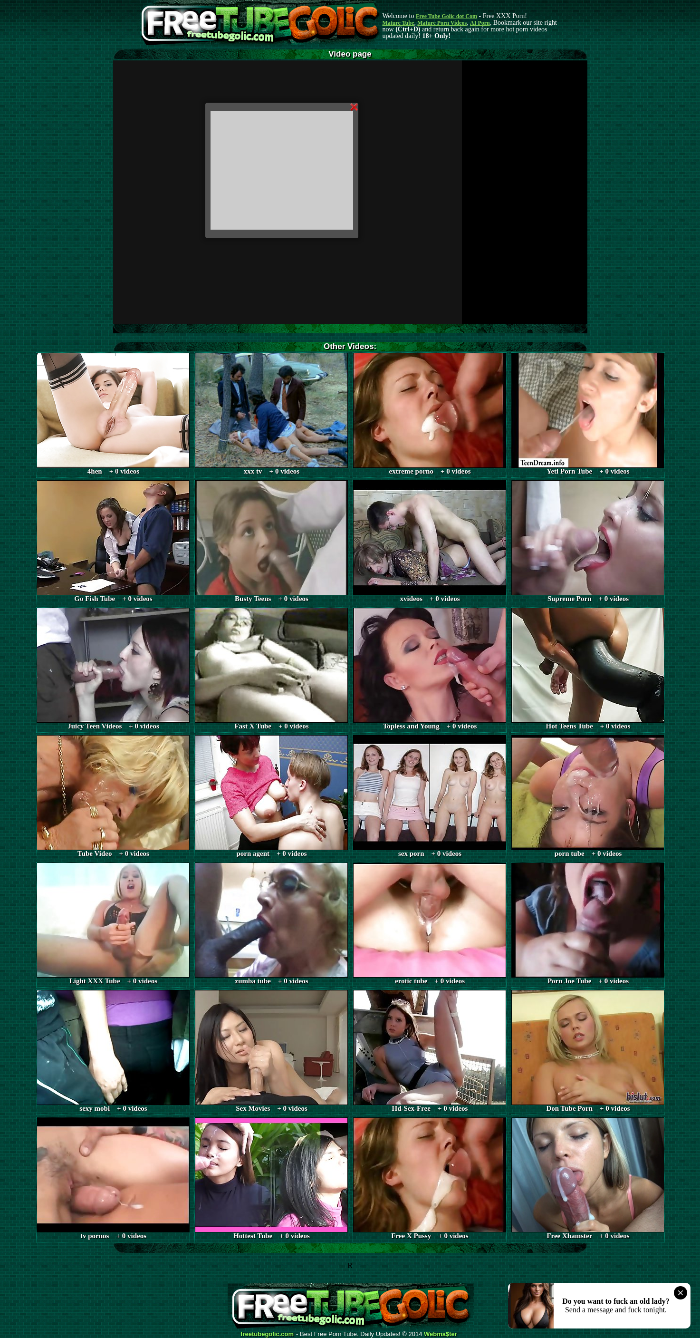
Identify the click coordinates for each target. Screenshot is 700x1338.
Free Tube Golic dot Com (446, 16)
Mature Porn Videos (442, 22)
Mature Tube (398, 22)
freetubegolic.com (267, 1334)
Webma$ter (440, 1334)
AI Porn (480, 22)
